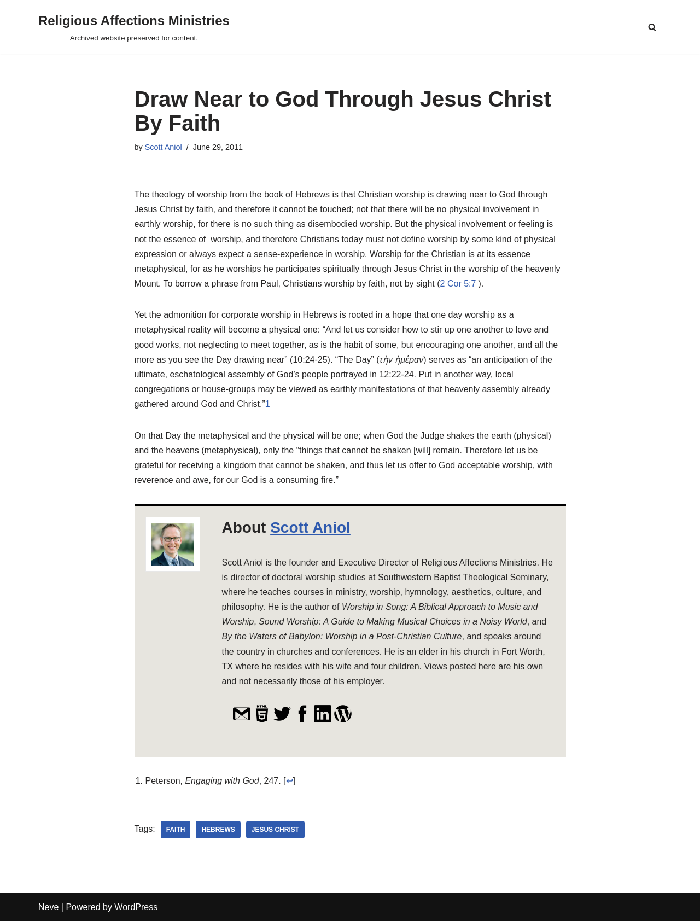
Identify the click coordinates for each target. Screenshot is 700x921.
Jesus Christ (275, 829)
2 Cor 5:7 (458, 283)
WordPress (136, 907)
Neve (48, 907)
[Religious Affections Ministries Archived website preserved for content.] (134, 27)
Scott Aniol (163, 147)
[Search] (652, 27)
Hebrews (218, 829)
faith (175, 829)
